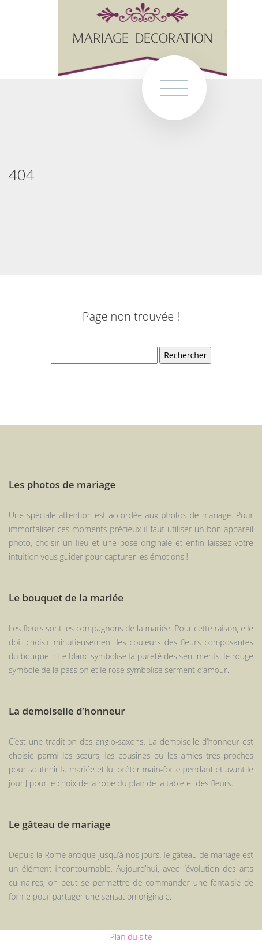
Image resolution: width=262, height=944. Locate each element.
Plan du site (131, 936)
